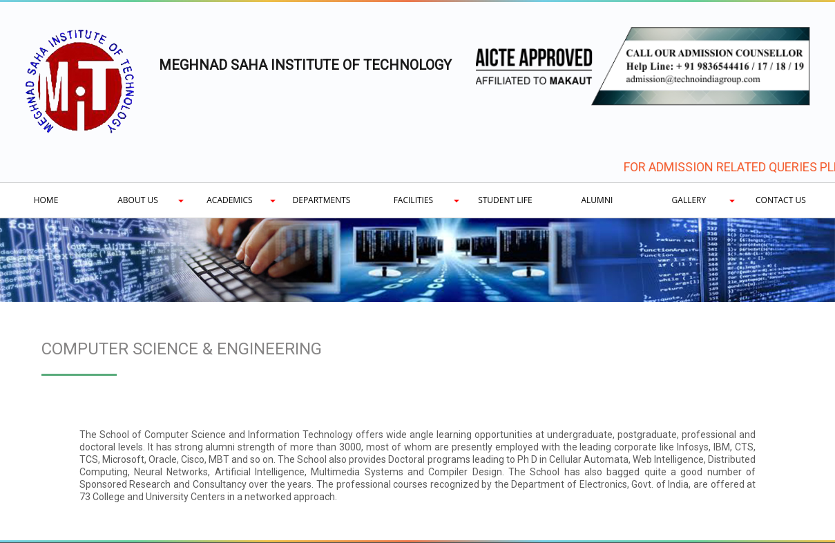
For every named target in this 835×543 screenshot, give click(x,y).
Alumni (597, 200)
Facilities (414, 200)
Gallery (689, 200)
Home (46, 200)
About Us (137, 200)
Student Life (505, 200)
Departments (322, 200)
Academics (229, 200)
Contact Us (781, 200)
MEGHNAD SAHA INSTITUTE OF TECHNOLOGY (305, 65)
